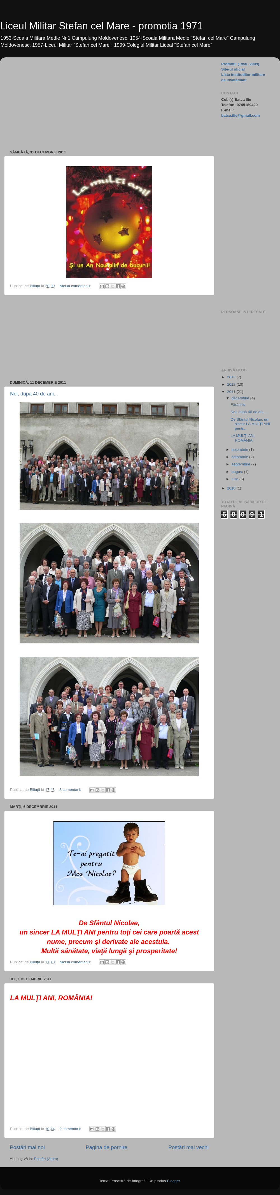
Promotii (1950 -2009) (240, 64)
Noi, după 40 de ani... (34, 394)
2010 (232, 488)
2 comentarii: (70, 1129)
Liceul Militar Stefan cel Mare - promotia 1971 (101, 26)
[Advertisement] (101, 101)
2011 (232, 392)
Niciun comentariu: (75, 286)
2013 (232, 377)
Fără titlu (238, 404)
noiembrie (240, 449)
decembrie (241, 398)
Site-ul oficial (233, 69)
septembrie (241, 464)
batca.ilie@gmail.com (240, 115)
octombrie (240, 457)
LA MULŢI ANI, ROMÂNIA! (243, 438)
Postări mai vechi (188, 1147)
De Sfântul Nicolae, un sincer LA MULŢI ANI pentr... (250, 423)
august (238, 472)
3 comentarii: (70, 790)
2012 (232, 384)
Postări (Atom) (46, 1159)
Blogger (173, 1181)
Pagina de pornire (106, 1147)
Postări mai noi (27, 1147)
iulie (235, 479)
